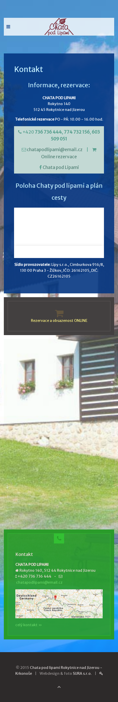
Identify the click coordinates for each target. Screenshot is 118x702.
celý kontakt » (28, 625)
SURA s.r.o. (82, 673)
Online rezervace (59, 157)
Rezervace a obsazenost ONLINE (59, 320)
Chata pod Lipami (61, 167)
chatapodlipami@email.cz (54, 149)
